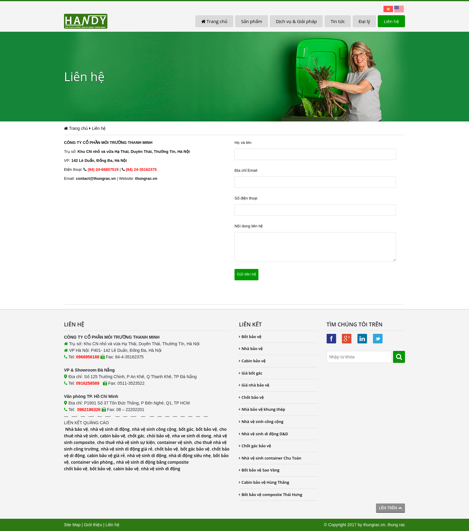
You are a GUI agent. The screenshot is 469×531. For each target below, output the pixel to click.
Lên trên (390, 507)
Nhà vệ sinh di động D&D (263, 433)
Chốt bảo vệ (251, 397)
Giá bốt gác (250, 373)
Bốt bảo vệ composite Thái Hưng (270, 494)
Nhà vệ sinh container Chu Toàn (270, 458)
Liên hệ (391, 21)
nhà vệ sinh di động (110, 429)
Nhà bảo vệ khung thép (262, 409)
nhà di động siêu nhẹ (190, 455)
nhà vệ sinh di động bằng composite (152, 462)
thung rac (396, 524)
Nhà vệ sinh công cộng (261, 421)
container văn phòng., (93, 462)
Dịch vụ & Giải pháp (296, 21)
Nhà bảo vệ (76, 429)
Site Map (72, 524)
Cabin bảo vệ (252, 360)
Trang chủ (214, 21)
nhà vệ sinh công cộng (154, 429)
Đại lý (364, 21)
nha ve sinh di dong (191, 436)
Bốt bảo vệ (250, 336)
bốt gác (186, 429)
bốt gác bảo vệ (194, 449)
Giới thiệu (93, 524)
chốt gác (136, 436)
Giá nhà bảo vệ (254, 385)
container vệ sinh (174, 442)
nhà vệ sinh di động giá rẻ (126, 449)
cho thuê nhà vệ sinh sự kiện (126, 442)
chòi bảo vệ (158, 436)
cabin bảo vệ (112, 436)
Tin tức (338, 21)
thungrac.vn (374, 524)
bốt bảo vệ (206, 429)
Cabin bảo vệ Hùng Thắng (264, 482)
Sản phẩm (251, 21)
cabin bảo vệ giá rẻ (106, 455)
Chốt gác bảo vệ (255, 445)
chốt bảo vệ (166, 449)
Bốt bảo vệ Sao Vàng (259, 470)
